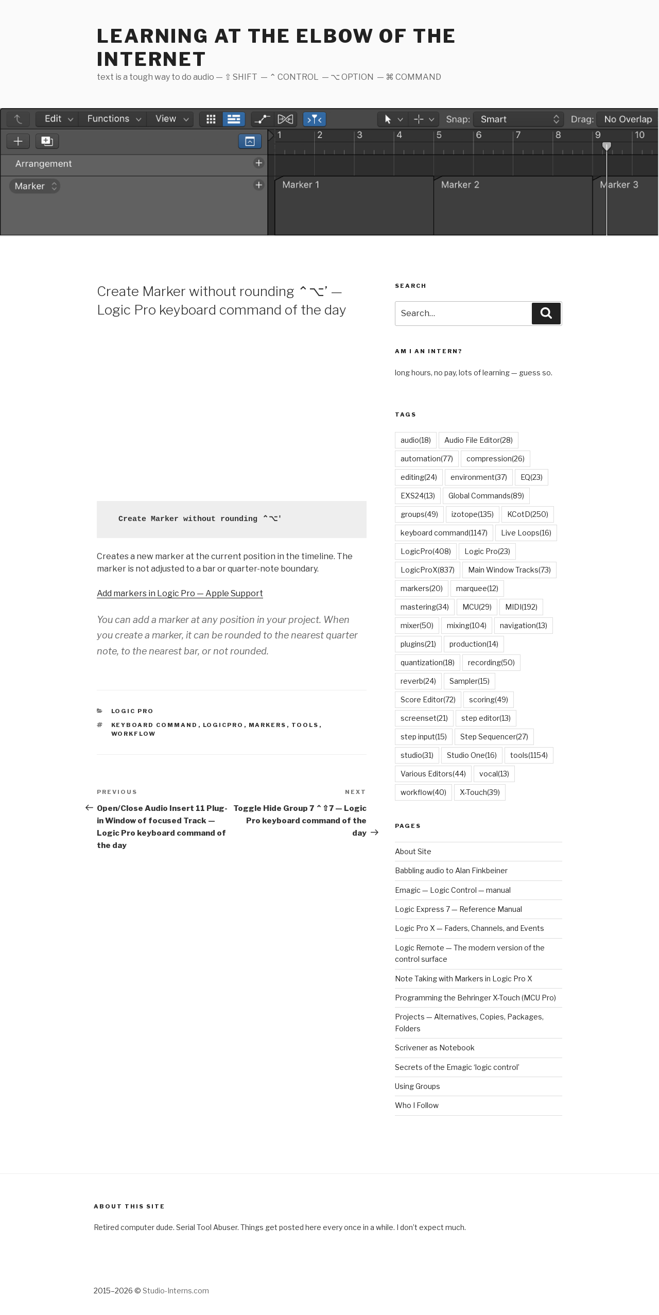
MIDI (521, 606)
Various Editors (433, 773)
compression (495, 458)
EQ (532, 477)
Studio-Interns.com (176, 1290)
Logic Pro (132, 711)
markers (268, 725)
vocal (494, 773)
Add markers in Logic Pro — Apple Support (180, 593)
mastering (425, 606)
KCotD (527, 514)
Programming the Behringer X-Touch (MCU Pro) (475, 997)
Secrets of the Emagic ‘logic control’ (457, 1067)
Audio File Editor (478, 440)
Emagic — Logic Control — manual (453, 890)
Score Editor (428, 699)
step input (424, 736)
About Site (413, 851)
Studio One (472, 755)
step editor (486, 718)
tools (305, 725)
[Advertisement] (232, 408)
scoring (488, 699)
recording (491, 662)
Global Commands (486, 495)
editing (419, 477)
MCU (477, 606)
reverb (418, 681)
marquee (477, 588)
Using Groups (417, 1086)
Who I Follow (417, 1105)
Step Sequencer (494, 736)
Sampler (469, 681)
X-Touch (480, 792)
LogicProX (428, 569)
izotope (473, 514)
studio (417, 755)
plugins (418, 643)
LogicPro (223, 725)
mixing (467, 625)
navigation (523, 625)
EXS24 (418, 495)
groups (419, 514)
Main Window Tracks (509, 569)
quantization (428, 662)
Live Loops (526, 532)
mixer (417, 625)
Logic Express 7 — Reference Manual (458, 909)
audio (416, 440)
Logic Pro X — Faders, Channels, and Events (469, 928)
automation (427, 458)
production (473, 643)
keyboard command (154, 725)
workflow (134, 733)
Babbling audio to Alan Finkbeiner (451, 870)
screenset (424, 718)
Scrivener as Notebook (435, 1047)
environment (478, 477)
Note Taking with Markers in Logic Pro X (463, 978)
